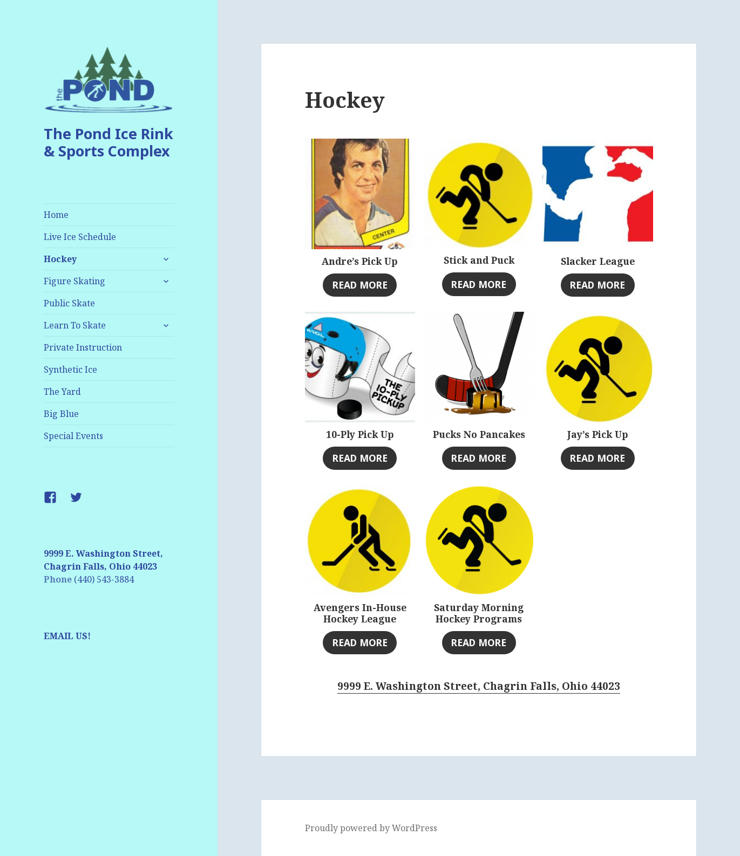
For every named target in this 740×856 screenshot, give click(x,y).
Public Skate (69, 303)
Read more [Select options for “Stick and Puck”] (478, 284)
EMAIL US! (67, 636)
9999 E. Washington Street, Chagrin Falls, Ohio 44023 (478, 686)
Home (56, 215)
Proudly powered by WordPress (371, 828)
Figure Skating (74, 281)
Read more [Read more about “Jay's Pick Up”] (597, 457)
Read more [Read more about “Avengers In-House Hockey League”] (360, 642)
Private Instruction (83, 347)
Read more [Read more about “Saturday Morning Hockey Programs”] (478, 642)
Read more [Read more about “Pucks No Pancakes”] (478, 457)
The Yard (62, 392)
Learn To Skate (75, 325)
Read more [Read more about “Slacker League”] (597, 284)
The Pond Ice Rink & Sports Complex (108, 142)
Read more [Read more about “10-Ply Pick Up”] (360, 457)
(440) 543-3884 (104, 579)
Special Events (73, 436)
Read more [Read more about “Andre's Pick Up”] (360, 284)
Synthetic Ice (70, 369)
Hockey (60, 259)
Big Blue (61, 414)
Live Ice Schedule (80, 237)
